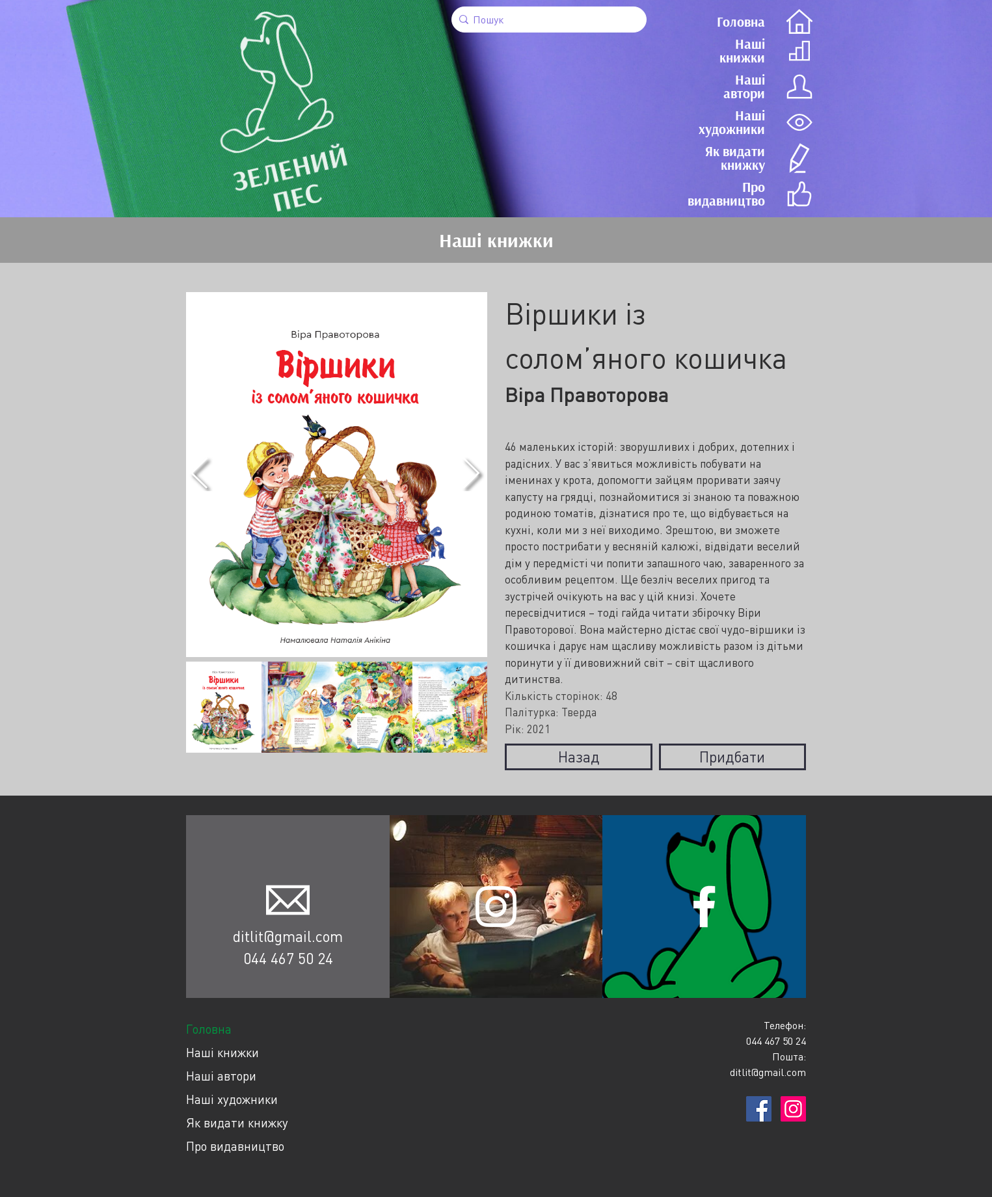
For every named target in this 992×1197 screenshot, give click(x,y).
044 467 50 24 (288, 958)
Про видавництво (235, 1145)
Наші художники (232, 1099)
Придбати (732, 756)
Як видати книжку (237, 1122)
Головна (209, 1028)
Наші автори (221, 1075)
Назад (578, 756)
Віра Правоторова (587, 395)
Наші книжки (222, 1052)
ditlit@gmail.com (288, 936)
